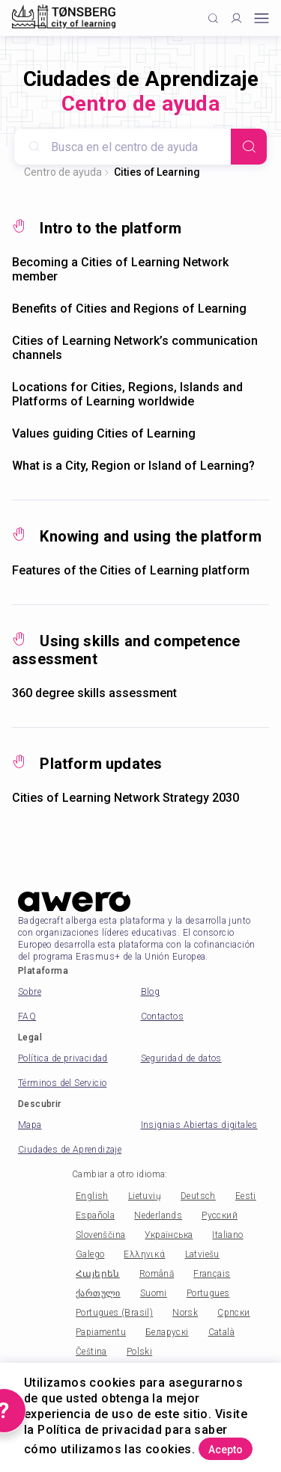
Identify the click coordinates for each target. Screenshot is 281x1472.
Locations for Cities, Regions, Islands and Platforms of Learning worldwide (127, 394)
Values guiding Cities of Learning (104, 433)
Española (95, 1215)
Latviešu (202, 1254)
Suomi (153, 1293)
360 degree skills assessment (94, 693)
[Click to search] (213, 18)
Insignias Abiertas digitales (199, 1125)
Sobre (29, 992)
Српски (233, 1312)
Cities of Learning (157, 172)
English (92, 1196)
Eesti (245, 1196)
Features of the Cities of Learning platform (131, 570)
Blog (150, 992)
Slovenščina (100, 1235)
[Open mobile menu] (261, 18)
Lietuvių (144, 1196)
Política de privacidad (63, 1058)
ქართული (98, 1293)
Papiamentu (101, 1332)
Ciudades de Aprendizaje (69, 1149)
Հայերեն (98, 1274)
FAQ (27, 1016)
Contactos (162, 1016)
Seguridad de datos (181, 1058)
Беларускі (167, 1332)
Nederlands (158, 1215)
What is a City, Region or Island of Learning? (133, 466)
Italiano (227, 1235)
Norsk (185, 1312)
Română (156, 1274)
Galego (90, 1254)
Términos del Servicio (62, 1083)
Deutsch (198, 1196)
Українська (169, 1235)
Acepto (225, 1450)
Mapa (30, 1125)
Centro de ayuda (63, 172)
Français (211, 1274)
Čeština (91, 1351)
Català (221, 1332)
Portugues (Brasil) (114, 1312)
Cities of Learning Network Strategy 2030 (125, 798)
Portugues (208, 1293)
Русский (220, 1215)
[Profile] (236, 18)
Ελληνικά (144, 1254)
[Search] (249, 147)
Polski (139, 1351)
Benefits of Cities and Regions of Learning (129, 308)
